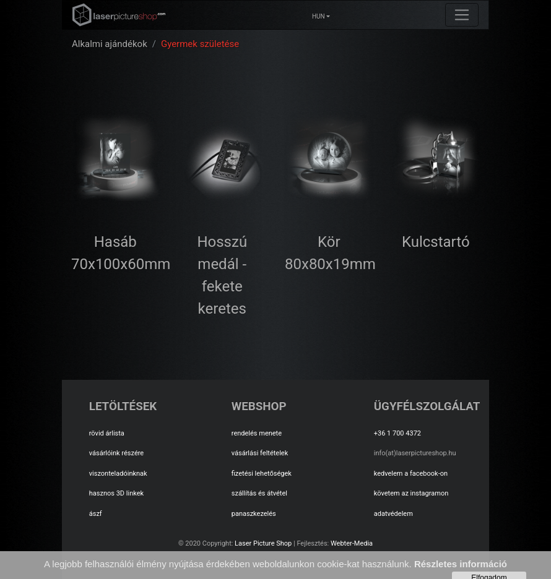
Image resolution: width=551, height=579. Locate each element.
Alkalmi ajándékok (109, 43)
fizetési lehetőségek (262, 474)
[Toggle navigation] (462, 15)
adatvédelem (393, 514)
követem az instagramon (411, 493)
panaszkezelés (254, 514)
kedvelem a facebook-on (411, 474)
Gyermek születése (200, 43)
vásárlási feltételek (260, 453)
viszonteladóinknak (118, 474)
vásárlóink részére (116, 453)
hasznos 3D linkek (116, 493)
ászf (95, 514)
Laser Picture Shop (263, 543)
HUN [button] (318, 16)
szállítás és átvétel (259, 493)
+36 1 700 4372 (397, 433)
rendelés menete (257, 433)
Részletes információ (460, 564)
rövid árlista (106, 433)
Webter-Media (352, 543)
